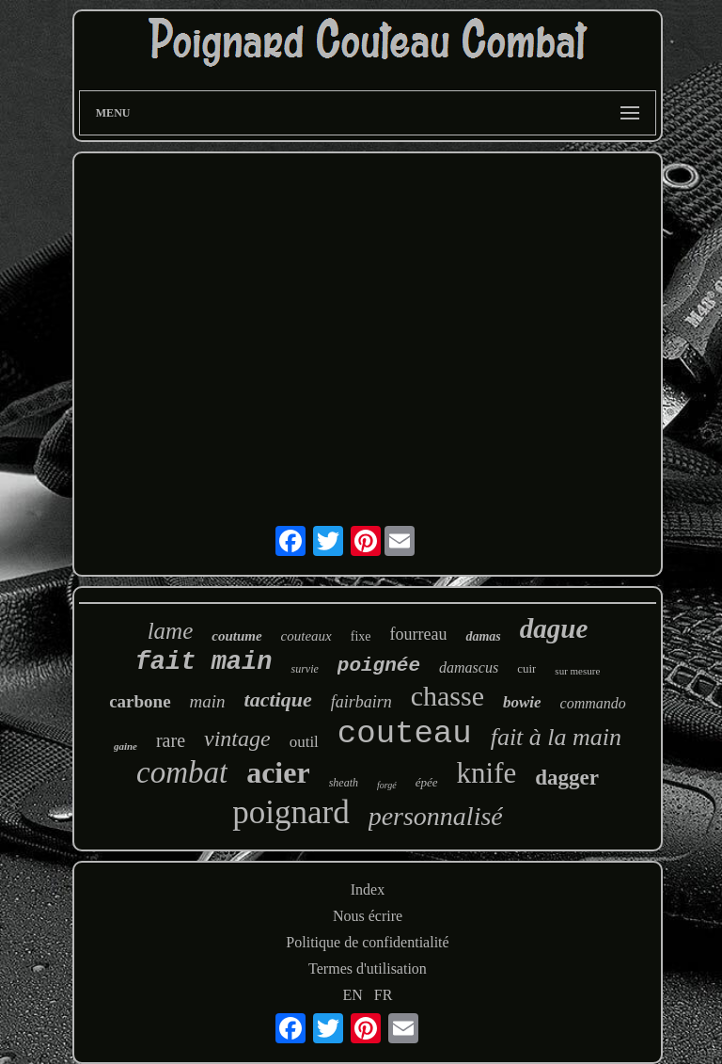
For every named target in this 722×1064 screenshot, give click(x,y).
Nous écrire (367, 916)
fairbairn (361, 701)
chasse (447, 695)
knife (487, 772)
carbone (139, 701)
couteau (404, 734)
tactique (278, 699)
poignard (290, 812)
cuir (526, 668)
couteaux (306, 635)
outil (304, 742)
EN (353, 995)
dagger (567, 777)
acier (278, 772)
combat (182, 772)
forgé (387, 785)
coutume (236, 635)
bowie (522, 702)
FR (383, 995)
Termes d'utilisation (367, 969)
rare (170, 740)
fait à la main (556, 737)
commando (593, 703)
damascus (468, 667)
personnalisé (436, 816)
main (208, 701)
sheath (343, 782)
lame (171, 630)
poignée (378, 665)
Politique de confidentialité (367, 942)
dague (554, 628)
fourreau (418, 634)
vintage (237, 738)
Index (368, 889)
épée (427, 782)
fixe (361, 636)
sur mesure (577, 670)
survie (304, 668)
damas (482, 636)
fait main (204, 662)
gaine (125, 746)
